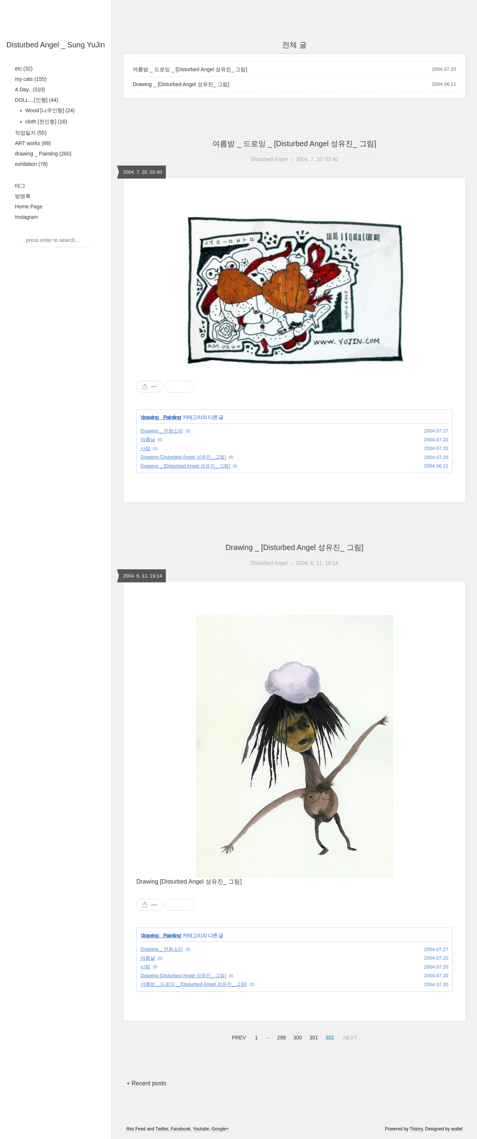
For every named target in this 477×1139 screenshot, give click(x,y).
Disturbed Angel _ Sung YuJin (55, 45)
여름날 (147, 439)
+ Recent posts (146, 1083)
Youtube (201, 1129)
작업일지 (31, 133)
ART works (33, 143)
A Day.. (30, 89)
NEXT (349, 1036)
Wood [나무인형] (49, 110)
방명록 (23, 196)
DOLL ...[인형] (36, 100)
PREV (238, 1036)
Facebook (180, 1129)
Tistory (416, 1129)
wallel (456, 1129)
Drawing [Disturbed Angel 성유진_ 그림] (183, 457)
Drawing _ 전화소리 (161, 431)
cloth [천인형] (45, 122)
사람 (145, 448)
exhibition (31, 164)
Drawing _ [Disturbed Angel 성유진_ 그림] (181, 84)
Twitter (161, 1129)
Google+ (220, 1129)
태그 (20, 186)
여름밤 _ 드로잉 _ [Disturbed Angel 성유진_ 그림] (190, 69)
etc (23, 69)
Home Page (28, 207)
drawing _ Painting (43, 154)
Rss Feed (135, 1129)
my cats (31, 79)
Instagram (26, 217)
